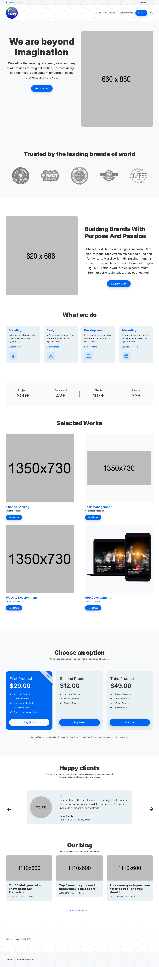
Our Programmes (126, 13)
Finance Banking (17, 507)
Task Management (98, 507)
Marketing (129, 330)
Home (98, 13)
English (12, 2)
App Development (98, 597)
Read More (93, 517)
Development (93, 330)
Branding (15, 330)
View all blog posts (78, 910)
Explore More (119, 283)
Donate (141, 13)
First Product (21, 678)
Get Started (42, 88)
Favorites (142, 2)
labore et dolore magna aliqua (117, 737)
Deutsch (20, 2)
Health (124, 896)
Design (51, 330)
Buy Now (29, 722)
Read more (14, 517)
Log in (151, 2)
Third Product (122, 678)
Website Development (21, 597)
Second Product (74, 678)
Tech (23, 896)
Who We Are (110, 13)
